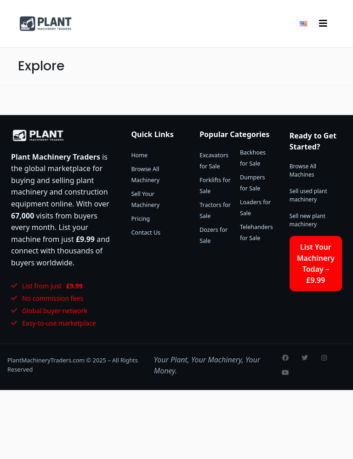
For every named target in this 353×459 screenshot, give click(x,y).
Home (139, 155)
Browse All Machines (303, 170)
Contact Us (145, 232)
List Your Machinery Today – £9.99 (316, 263)
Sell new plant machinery (307, 220)
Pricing (140, 219)
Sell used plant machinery (308, 195)
